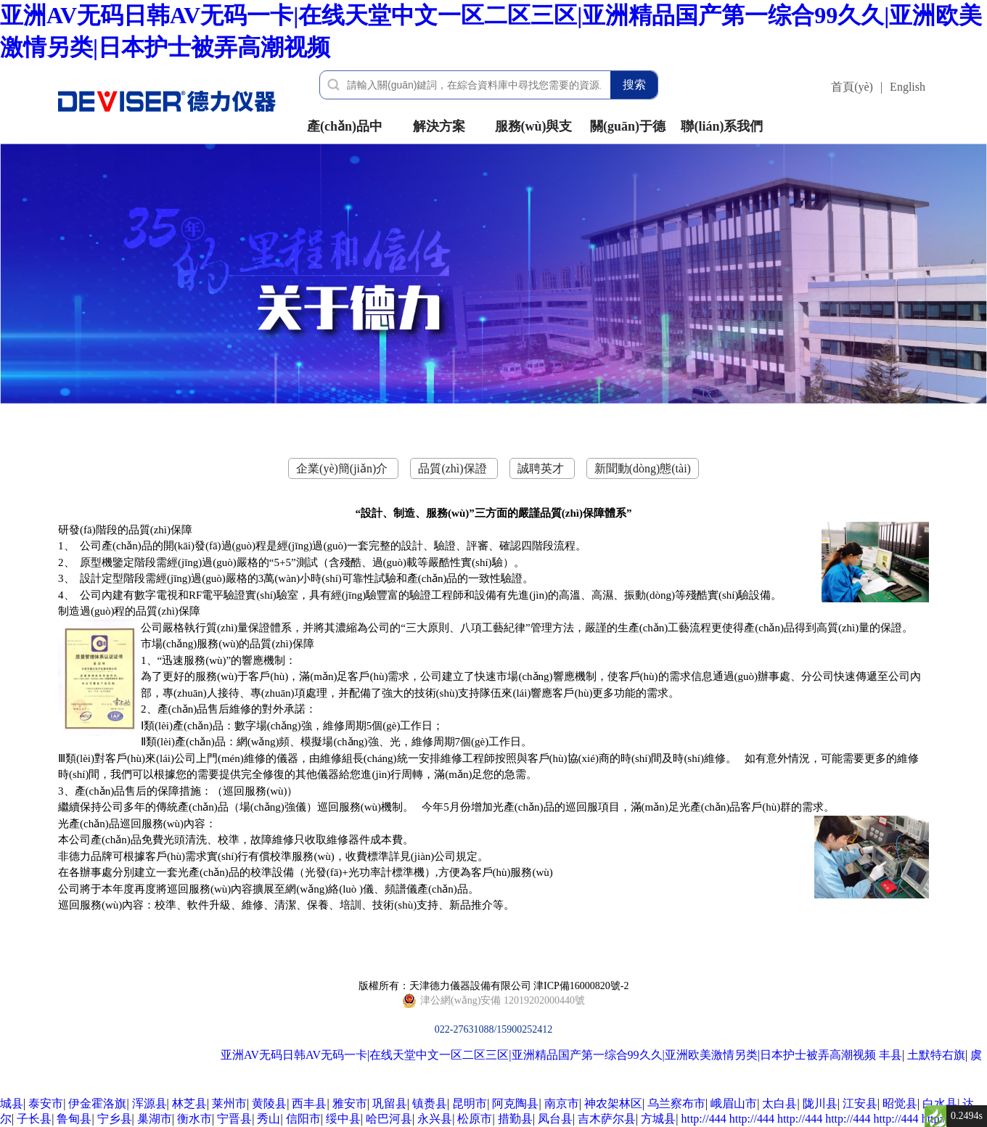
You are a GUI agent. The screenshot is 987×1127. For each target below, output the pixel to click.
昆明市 (469, 1103)
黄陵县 (269, 1103)
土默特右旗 (936, 1055)
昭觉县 (899, 1103)
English (907, 87)
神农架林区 (613, 1103)
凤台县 (555, 1118)
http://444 (703, 1118)
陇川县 (820, 1103)
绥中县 (343, 1118)
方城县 (658, 1118)
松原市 (474, 1118)
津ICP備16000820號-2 (580, 985)
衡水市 (194, 1118)
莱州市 (229, 1103)
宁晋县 (234, 1118)
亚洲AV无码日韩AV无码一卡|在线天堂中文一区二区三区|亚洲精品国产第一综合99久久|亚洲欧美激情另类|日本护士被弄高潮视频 (548, 1055)
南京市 (561, 1103)
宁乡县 (114, 1118)
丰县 (890, 1055)
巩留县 (389, 1103)
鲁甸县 (74, 1118)
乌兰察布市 (676, 1103)
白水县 (939, 1103)
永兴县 (434, 1118)
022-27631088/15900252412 (493, 1000)
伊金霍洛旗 (97, 1103)
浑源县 (149, 1103)
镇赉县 (429, 1103)
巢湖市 (154, 1118)
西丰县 (309, 1103)
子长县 (34, 1118)
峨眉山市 (733, 1103)
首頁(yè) (852, 87)
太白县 (779, 1103)
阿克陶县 (515, 1103)
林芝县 (189, 1103)
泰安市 (45, 1103)
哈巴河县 (389, 1118)
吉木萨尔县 (607, 1118)
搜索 (634, 84)
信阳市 (303, 1118)
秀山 (268, 1118)
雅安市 (349, 1103)
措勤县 (515, 1118)
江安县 (860, 1103)
